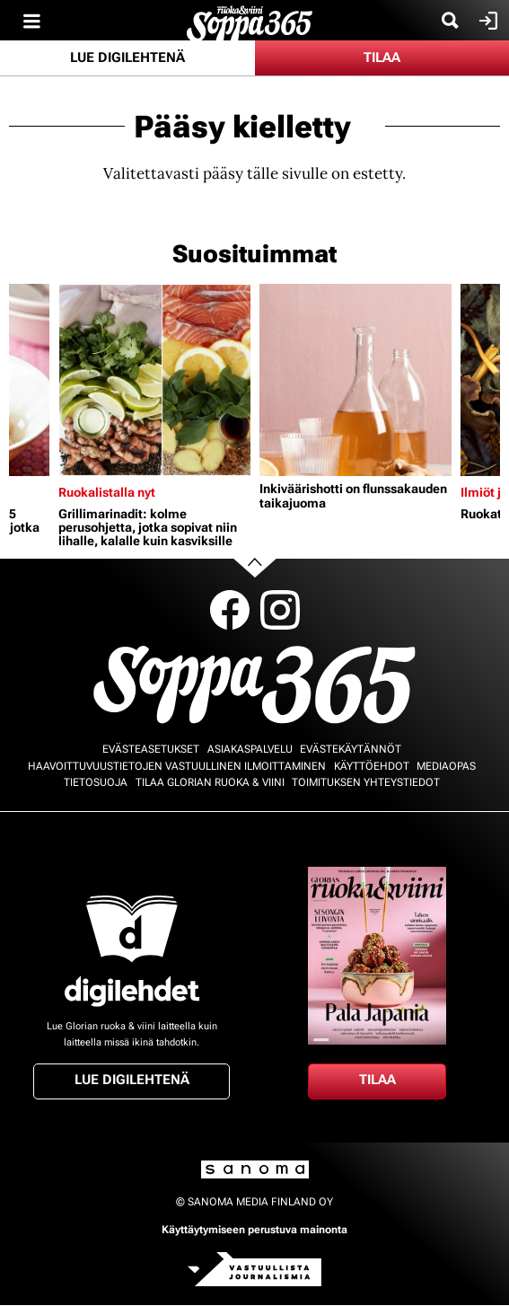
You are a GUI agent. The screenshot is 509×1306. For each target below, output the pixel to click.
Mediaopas (446, 766)
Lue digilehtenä (127, 57)
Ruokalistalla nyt (106, 492)
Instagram (280, 610)
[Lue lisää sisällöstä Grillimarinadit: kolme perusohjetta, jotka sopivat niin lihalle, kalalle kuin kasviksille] (154, 380)
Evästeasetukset (150, 749)
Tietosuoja (95, 782)
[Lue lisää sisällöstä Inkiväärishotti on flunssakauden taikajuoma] (355, 380)
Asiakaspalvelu (250, 749)
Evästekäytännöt (350, 749)
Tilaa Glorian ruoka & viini (210, 782)
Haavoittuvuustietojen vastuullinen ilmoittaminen (177, 766)
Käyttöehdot (371, 766)
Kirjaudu (486, 21)
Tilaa (382, 57)
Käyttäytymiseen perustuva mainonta (254, 1229)
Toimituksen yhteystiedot (366, 782)
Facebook (230, 610)
